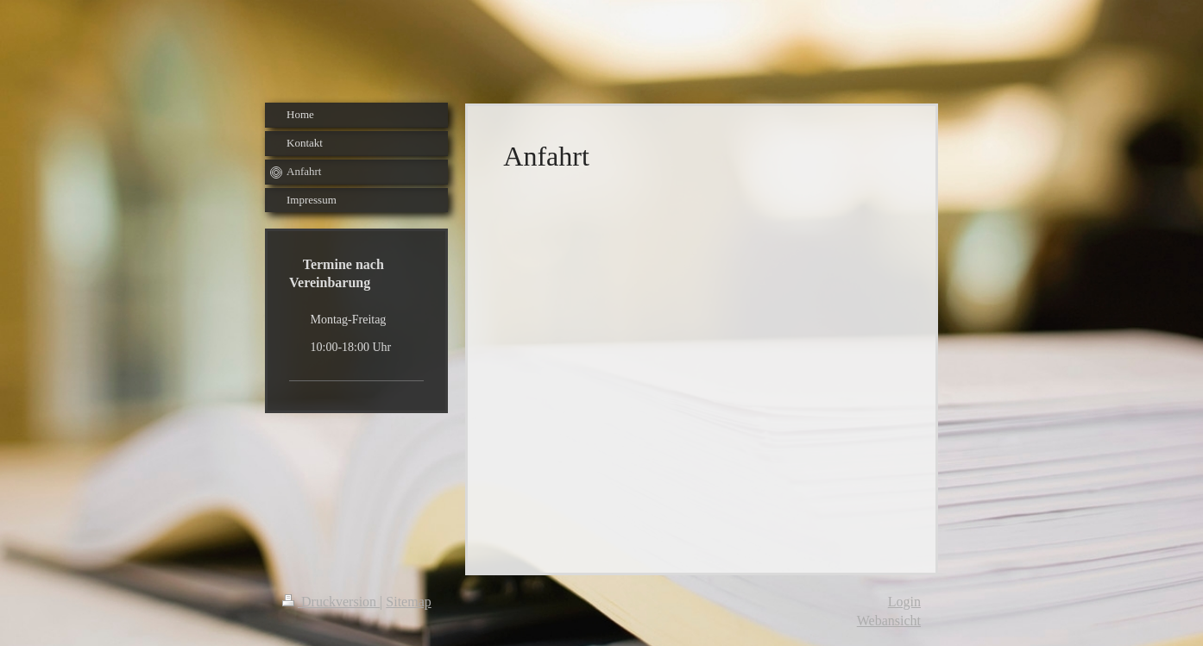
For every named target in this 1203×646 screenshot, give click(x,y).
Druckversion (331, 601)
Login (904, 601)
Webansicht (889, 620)
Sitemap (408, 601)
